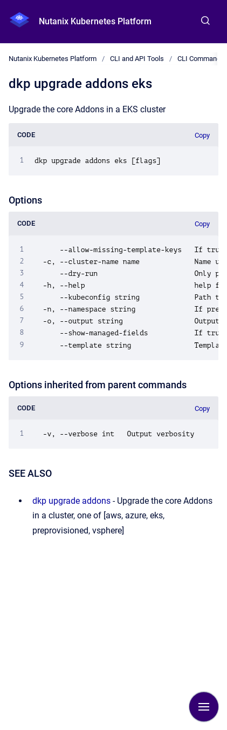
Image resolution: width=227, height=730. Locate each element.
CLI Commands (200, 59)
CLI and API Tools (137, 59)
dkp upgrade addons (71, 501)
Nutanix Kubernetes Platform (95, 21)
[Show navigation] (203, 706)
